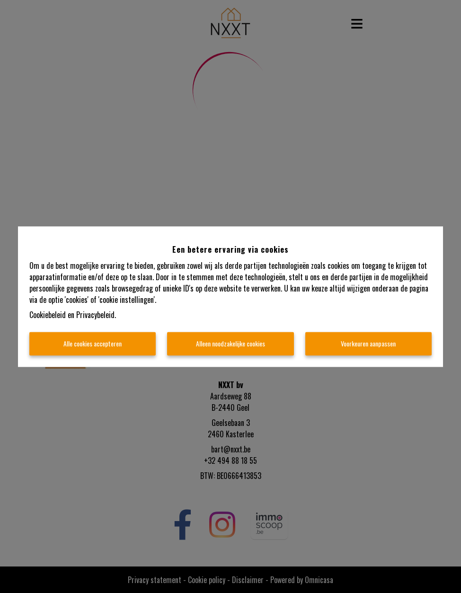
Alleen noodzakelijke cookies (230, 343)
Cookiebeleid (47, 314)
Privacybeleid (95, 314)
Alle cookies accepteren (92, 343)
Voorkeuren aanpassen (368, 343)
